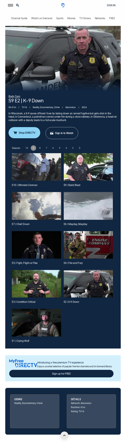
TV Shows (85, 18)
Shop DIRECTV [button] (24, 132)
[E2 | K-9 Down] (88, 284)
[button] (10, 5)
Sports (59, 18)
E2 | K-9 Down (71, 302)
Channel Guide (19, 18)
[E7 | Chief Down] (36, 206)
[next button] (79, 148)
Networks (100, 18)
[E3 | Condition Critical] (36, 284)
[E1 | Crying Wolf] (36, 322)
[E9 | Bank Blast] (88, 167)
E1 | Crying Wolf (20, 341)
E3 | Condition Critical (23, 302)
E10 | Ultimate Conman (24, 185)
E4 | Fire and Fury (73, 263)
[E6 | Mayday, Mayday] (88, 206)
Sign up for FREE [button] (61, 373)
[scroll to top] (64, 435)
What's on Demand (41, 18)
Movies (71, 18)
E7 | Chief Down (20, 224)
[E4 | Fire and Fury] (88, 245)
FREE (112, 18)
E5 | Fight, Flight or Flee (24, 263)
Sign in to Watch (61, 133)
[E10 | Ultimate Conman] (36, 167)
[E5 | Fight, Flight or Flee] (36, 245)
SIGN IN (111, 5)
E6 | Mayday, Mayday (75, 224)
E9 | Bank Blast (72, 185)
